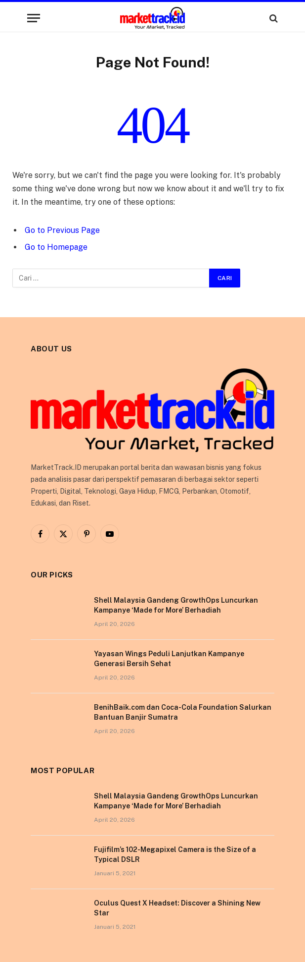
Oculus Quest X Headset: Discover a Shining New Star (177, 908)
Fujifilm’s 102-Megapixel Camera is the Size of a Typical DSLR (175, 854)
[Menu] (33, 18)
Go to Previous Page (62, 230)
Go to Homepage (56, 247)
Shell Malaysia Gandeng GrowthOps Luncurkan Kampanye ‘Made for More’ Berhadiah (176, 605)
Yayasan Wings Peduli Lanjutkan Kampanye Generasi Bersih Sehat (169, 659)
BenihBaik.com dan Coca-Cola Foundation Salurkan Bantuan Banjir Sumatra (182, 712)
